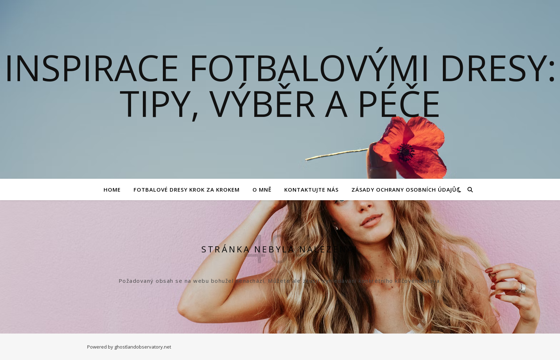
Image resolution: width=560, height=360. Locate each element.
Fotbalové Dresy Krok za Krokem (187, 189)
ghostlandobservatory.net (142, 347)
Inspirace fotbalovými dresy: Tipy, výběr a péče (280, 85)
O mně (261, 189)
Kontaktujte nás (311, 189)
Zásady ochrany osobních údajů (403, 189)
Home (112, 189)
